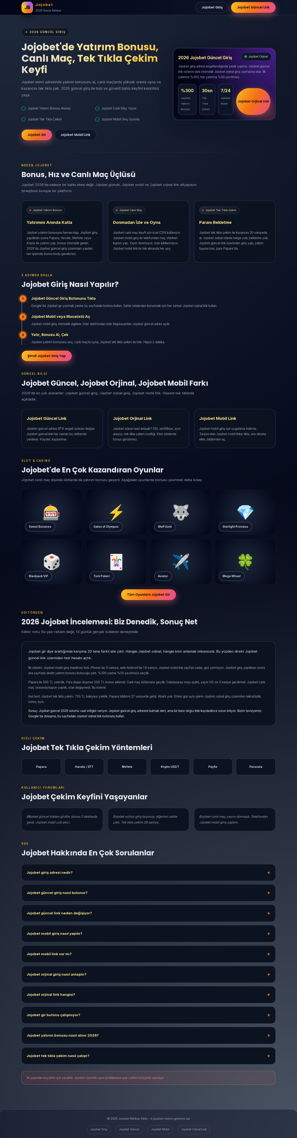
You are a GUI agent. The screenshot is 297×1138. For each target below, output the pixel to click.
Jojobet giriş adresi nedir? (50, 875)
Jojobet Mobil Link (75, 136)
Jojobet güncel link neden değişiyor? (59, 915)
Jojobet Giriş (212, 7)
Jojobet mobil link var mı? (49, 956)
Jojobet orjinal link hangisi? (51, 997)
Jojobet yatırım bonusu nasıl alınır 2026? (63, 1037)
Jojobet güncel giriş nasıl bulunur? (57, 895)
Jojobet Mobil (160, 1129)
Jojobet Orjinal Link (253, 104)
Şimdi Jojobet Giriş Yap (46, 358)
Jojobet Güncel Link (253, 7)
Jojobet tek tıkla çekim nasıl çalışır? (58, 1058)
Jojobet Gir (36, 136)
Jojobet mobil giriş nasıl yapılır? (54, 936)
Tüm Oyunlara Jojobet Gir (148, 596)
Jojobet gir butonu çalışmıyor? (53, 1017)
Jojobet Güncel (129, 1129)
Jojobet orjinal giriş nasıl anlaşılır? (56, 976)
